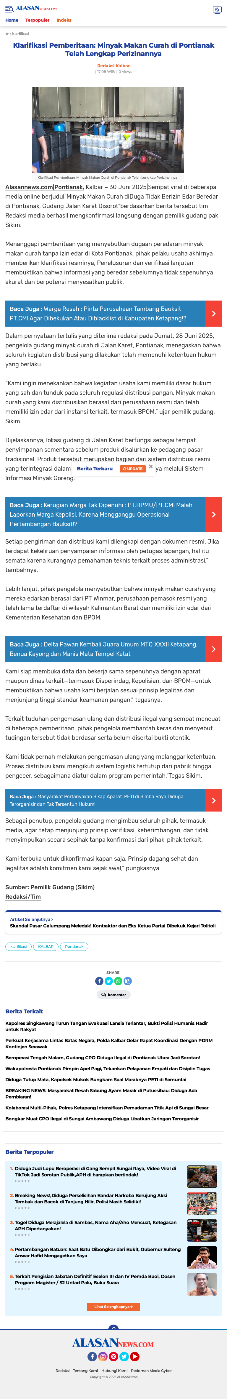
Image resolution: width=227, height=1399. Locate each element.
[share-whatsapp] (118, 981)
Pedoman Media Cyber (151, 1370)
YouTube (139, 1359)
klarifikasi (18, 946)
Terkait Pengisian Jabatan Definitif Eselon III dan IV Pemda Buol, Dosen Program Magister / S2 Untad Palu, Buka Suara (95, 1279)
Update (132, 469)
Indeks (63, 20)
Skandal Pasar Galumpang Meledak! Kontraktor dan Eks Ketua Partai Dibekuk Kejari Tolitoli (112, 926)
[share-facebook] (99, 981)
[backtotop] (113, 1330)
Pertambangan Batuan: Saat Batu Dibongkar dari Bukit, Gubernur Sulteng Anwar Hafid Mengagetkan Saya (98, 1253)
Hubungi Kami (114, 1370)
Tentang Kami (85, 1370)
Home (11, 20)
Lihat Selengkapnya (113, 1306)
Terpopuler (37, 20)
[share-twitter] (109, 981)
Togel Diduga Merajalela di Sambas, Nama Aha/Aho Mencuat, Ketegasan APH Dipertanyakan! (95, 1226)
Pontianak (74, 946)
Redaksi (62, 1370)
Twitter (126, 1359)
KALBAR (45, 946)
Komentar (113, 994)
